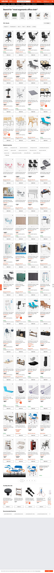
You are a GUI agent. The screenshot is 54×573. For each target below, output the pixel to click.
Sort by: (45, 23)
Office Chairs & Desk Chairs (19, 6)
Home (4, 6)
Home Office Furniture (12, 6)
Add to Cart (8, 111)
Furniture (7, 6)
